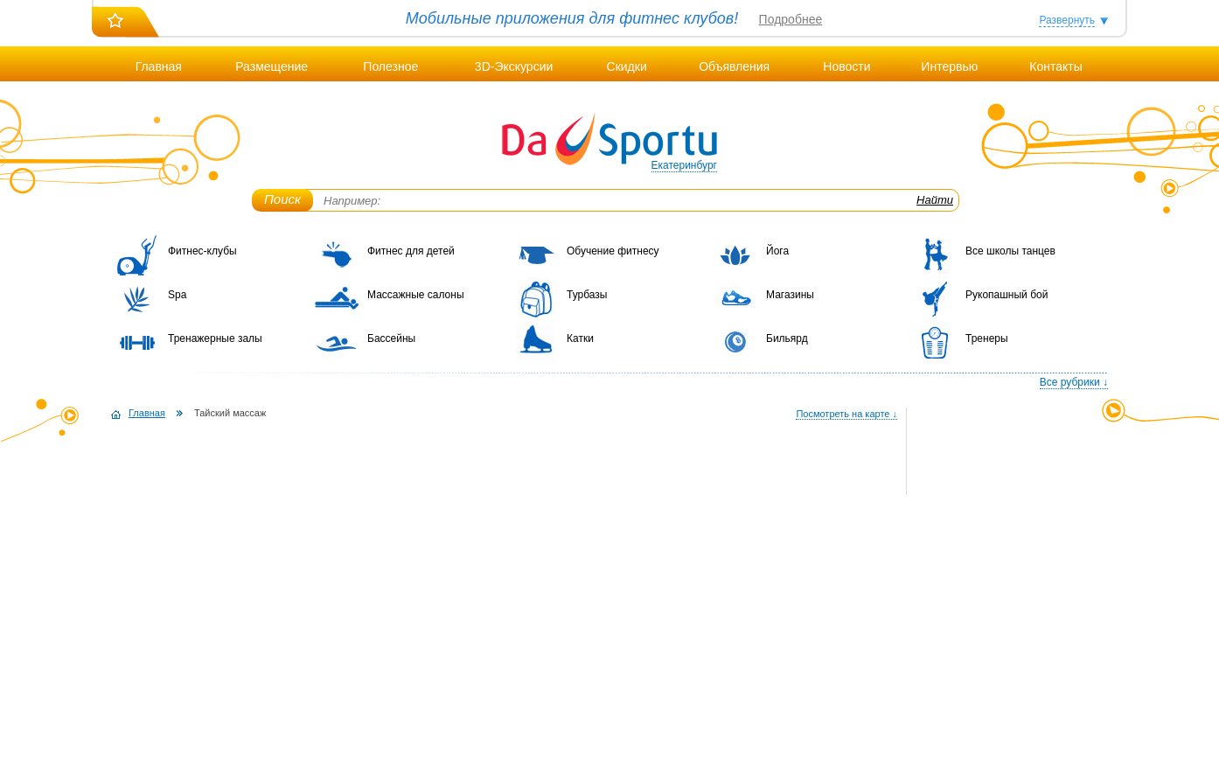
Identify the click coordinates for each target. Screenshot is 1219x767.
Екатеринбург (684, 165)
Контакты (1055, 66)
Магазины (790, 295)
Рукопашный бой (1006, 295)
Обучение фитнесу (613, 251)
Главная (159, 66)
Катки (580, 338)
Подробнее (791, 19)
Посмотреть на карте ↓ (846, 413)
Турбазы (587, 295)
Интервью (949, 66)
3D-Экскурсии (514, 66)
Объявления (734, 66)
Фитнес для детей (411, 251)
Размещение (271, 66)
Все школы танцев (1010, 251)
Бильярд (787, 338)
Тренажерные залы (215, 338)
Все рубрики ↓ (1074, 382)
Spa (177, 295)
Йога (777, 251)
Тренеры (986, 338)
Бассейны (391, 338)
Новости (846, 66)
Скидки (627, 66)
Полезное (390, 66)
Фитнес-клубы (202, 251)
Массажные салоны (415, 295)
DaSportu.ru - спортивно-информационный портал (609, 140)
